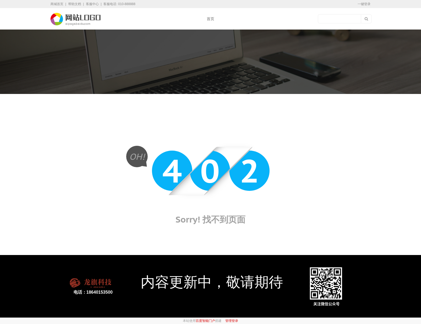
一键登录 (364, 4)
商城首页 (57, 4)
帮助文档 (75, 4)
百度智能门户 (205, 321)
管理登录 (231, 321)
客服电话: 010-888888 (119, 4)
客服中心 (93, 4)
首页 (210, 19)
